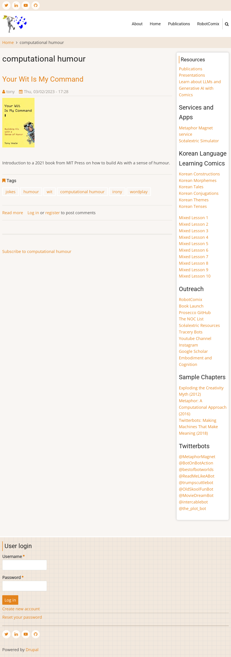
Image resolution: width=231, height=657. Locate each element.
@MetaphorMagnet (197, 456)
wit (49, 191)
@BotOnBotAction (196, 463)
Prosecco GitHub (195, 312)
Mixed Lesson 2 (193, 224)
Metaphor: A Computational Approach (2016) (202, 407)
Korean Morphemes (198, 180)
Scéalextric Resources (199, 325)
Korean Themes (194, 199)
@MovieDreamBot (196, 495)
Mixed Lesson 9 (193, 269)
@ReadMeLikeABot (196, 476)
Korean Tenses (193, 206)
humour (31, 191)
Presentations (192, 75)
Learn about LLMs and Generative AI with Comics (200, 88)
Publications (179, 23)
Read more (12, 212)
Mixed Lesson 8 (193, 263)
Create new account (21, 608)
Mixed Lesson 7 (193, 256)
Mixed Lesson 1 (193, 217)
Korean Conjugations (199, 193)
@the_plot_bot (192, 508)
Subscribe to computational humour (36, 251)
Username (12, 556)
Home (155, 23)
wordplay (139, 191)
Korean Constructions (199, 174)
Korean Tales (191, 186)
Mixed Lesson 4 (193, 237)
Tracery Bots (191, 332)
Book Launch (191, 306)
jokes (11, 191)
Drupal (32, 649)
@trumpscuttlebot (196, 482)
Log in (33, 212)
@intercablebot (193, 502)
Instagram (188, 345)
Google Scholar (193, 351)
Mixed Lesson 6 (193, 250)
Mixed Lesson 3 (193, 230)
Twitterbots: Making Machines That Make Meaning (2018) (198, 427)
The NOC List (191, 319)
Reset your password (22, 617)
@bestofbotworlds (196, 469)
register (52, 212)
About (137, 23)
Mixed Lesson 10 (194, 276)
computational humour (82, 191)
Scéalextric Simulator (199, 140)
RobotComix (208, 23)
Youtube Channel (195, 338)
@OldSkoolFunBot (196, 489)
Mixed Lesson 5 (193, 243)
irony (117, 191)
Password (11, 577)
